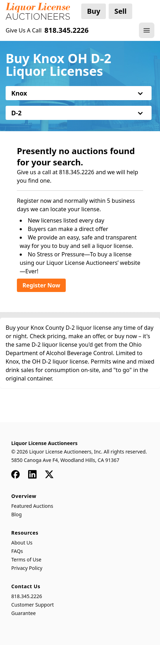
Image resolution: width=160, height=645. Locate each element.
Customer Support (32, 604)
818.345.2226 (26, 596)
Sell (120, 11)
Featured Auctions (32, 506)
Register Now (41, 285)
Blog (16, 514)
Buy (93, 11)
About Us (21, 542)
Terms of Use (26, 559)
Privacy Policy (26, 568)
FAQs (17, 551)
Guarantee (23, 613)
